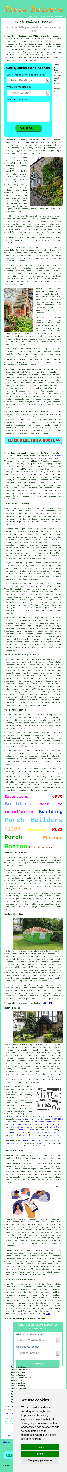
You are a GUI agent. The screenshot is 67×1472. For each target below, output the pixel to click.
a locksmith (20, 1135)
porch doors (26, 1080)
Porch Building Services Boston (25, 1318)
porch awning (26, 522)
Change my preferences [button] (40, 1460)
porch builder (20, 404)
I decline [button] (40, 1453)
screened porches (37, 151)
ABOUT (43, 16)
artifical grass (50, 1133)
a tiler (26, 1119)
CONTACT (50, 16)
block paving (11, 1116)
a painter (42, 1143)
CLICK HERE (47, 1003)
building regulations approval (37, 414)
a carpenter (53, 1124)
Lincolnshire (32, 1082)
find (13, 1284)
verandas (48, 145)
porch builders (12, 1308)
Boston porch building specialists (23, 1045)
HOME (30, 16)
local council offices (47, 399)
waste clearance (31, 1141)
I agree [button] (40, 1447)
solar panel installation (45, 1122)
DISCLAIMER (59, 16)
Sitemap (6, 1442)
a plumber (46, 1138)
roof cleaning (26, 1130)
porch (22, 261)
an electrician (21, 1127)
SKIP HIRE (57, 1119)
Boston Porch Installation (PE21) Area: (25, 36)
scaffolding (48, 1116)
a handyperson (20, 1124)
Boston (58, 456)
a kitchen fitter (54, 1127)
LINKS (36, 16)
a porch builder (15, 1108)
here (48, 1314)
